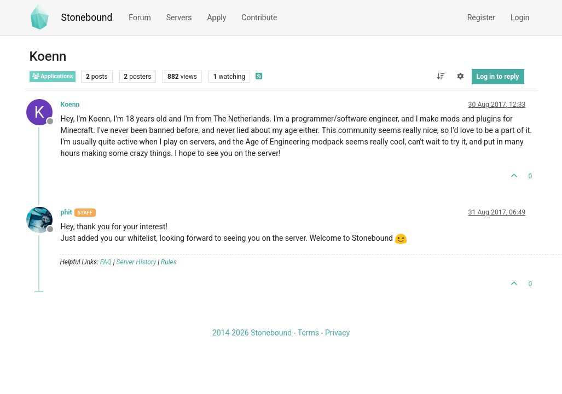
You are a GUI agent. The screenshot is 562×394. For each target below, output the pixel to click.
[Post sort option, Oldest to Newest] (440, 76)
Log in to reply (498, 76)
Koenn (70, 104)
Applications (52, 76)
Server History (137, 262)
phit (66, 212)
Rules (169, 262)
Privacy (337, 332)
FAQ (106, 262)
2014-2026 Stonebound (252, 332)
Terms (308, 332)
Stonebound (87, 17)
